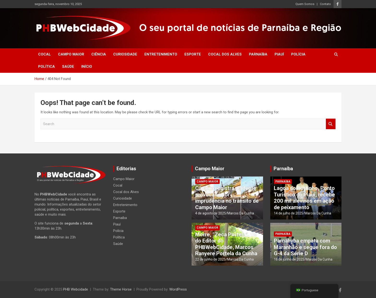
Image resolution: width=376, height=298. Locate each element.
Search (330, 124)
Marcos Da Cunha (240, 213)
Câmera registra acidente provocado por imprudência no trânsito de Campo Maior (227, 197)
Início (86, 66)
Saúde (68, 66)
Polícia (298, 54)
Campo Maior (71, 54)
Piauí (279, 54)
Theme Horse (121, 289)
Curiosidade (125, 54)
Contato (325, 4)
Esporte (192, 54)
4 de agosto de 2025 (210, 213)
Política (46, 66)
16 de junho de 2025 (289, 259)
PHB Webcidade (75, 289)
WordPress (178, 289)
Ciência (98, 54)
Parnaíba (258, 54)
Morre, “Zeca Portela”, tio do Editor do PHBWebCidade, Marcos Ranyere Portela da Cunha (226, 243)
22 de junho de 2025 (210, 259)
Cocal (44, 54)
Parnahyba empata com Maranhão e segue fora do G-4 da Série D (305, 247)
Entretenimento (160, 54)
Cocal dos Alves (225, 54)
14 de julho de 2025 (288, 213)
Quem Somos (304, 4)
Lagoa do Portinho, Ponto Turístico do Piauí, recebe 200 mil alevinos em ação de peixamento (304, 197)
